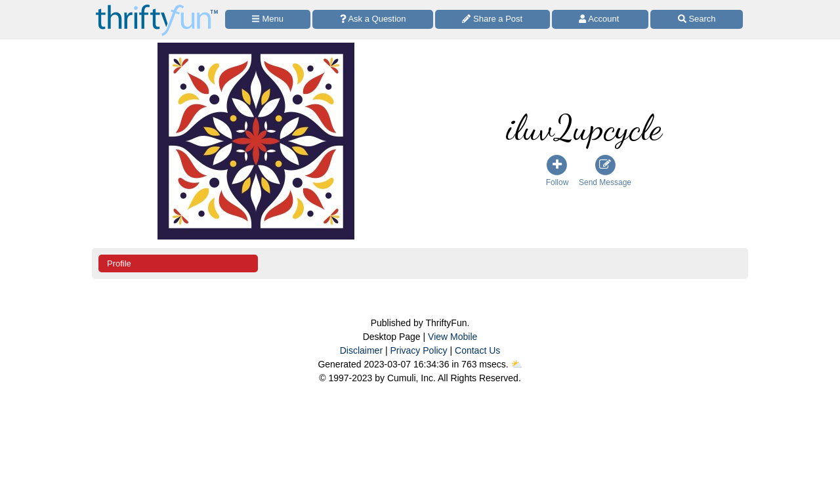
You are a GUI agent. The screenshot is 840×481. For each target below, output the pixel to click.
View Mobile (452, 336)
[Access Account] (600, 19)
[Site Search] (696, 19)
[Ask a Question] (372, 19)
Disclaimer (361, 350)
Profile (119, 263)
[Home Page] (157, 7)
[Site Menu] (267, 19)
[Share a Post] (492, 19)
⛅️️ (516, 364)
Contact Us (477, 350)
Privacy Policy (418, 350)
